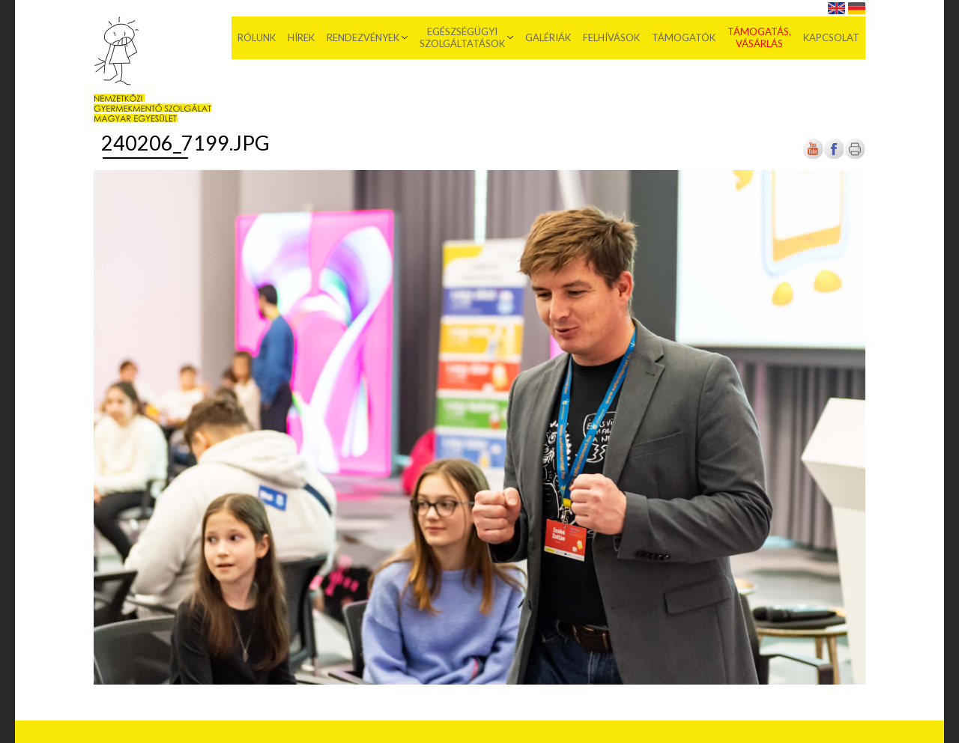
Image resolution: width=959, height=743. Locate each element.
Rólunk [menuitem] (257, 37)
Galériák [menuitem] (548, 37)
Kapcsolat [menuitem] (831, 37)
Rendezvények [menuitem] (363, 37)
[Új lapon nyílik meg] (833, 156)
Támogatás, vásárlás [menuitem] (759, 37)
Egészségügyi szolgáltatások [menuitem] (462, 37)
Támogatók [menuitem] (684, 37)
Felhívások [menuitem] (611, 37)
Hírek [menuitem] (301, 37)
